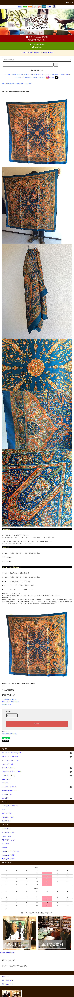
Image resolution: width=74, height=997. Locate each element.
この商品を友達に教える (9, 699)
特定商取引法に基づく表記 (9, 734)
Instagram (50, 77)
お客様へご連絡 (6, 836)
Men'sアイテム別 (6, 813)
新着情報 (4, 847)
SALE (3, 809)
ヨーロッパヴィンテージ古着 (32, 74)
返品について (5, 731)
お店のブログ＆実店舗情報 (30, 52)
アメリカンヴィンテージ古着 (50, 74)
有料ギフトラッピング (8, 840)
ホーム (4, 83)
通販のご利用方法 (46, 52)
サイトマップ (5, 843)
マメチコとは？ (6, 828)
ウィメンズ (28, 83)
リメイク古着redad (64, 74)
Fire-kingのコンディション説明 (10, 851)
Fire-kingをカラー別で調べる (10, 806)
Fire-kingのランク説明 (8, 859)
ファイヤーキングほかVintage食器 (13, 74)
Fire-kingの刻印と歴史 (8, 855)
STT (40, 77)
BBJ (43, 77)
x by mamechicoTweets (7, 952)
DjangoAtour (28, 77)
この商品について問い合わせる (10, 702)
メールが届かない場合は (9, 832)
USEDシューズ (19, 77)
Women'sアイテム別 (7, 817)
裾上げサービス (6, 821)
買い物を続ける (6, 704)
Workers (35, 77)
